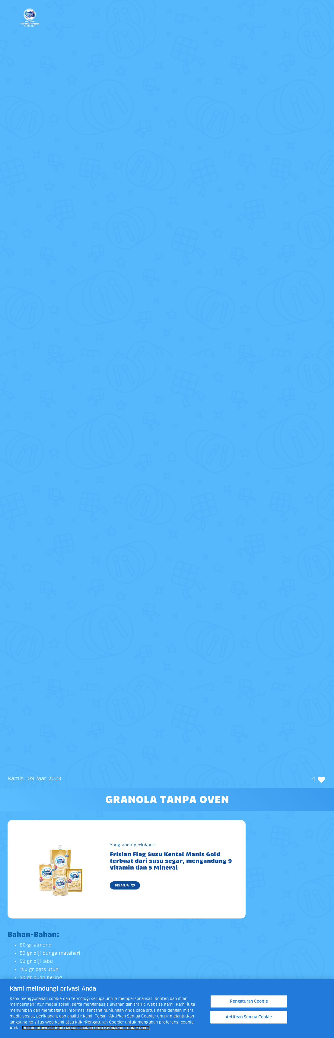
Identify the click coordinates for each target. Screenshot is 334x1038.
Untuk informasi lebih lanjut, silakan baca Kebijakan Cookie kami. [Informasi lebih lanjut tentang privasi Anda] (86, 1028)
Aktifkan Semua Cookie (249, 1017)
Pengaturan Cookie (249, 1001)
